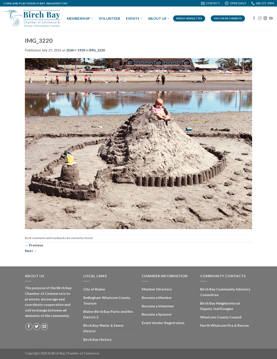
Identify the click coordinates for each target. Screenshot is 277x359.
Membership (80, 18)
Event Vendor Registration (163, 323)
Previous (34, 245)
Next (31, 251)
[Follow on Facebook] (254, 18)
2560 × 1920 (75, 50)
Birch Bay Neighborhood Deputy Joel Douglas (220, 306)
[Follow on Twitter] (36, 326)
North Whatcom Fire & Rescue (224, 325)
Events (134, 18)
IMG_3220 (97, 50)
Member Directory (157, 289)
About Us (158, 18)
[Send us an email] (44, 326)
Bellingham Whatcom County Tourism (106, 300)
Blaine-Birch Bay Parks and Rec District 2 (108, 314)
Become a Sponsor (157, 314)
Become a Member (157, 297)
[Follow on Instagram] (259, 18)
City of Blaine (94, 289)
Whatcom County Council (220, 317)
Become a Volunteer (158, 306)
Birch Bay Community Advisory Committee (225, 292)
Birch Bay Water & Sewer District (103, 328)
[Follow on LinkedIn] (265, 18)
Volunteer (109, 18)
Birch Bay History (97, 339)
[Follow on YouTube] (271, 18)
